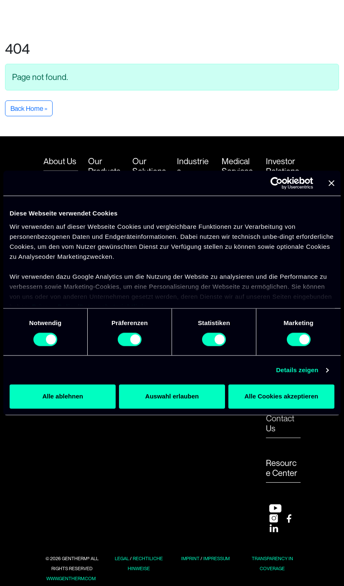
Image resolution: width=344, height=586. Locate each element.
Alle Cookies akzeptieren (281, 396)
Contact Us (280, 423)
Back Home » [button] (28, 108)
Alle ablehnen (62, 396)
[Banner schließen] (331, 183)
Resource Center (281, 468)
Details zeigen (297, 369)
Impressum (216, 558)
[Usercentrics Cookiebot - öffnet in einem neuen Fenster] (276, 183)
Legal (122, 558)
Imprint (190, 558)
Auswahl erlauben (172, 396)
